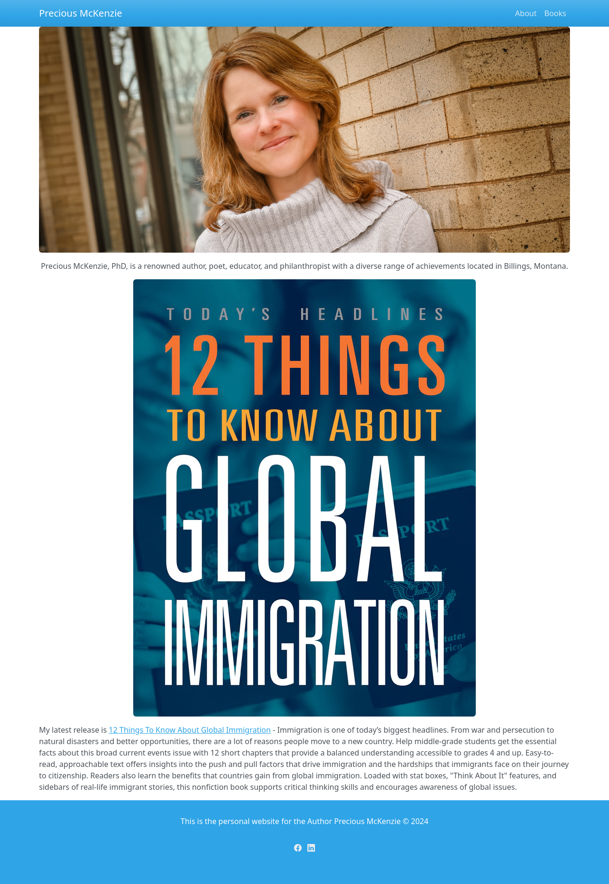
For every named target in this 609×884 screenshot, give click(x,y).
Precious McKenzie (80, 13)
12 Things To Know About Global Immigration (190, 730)
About (526, 13)
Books (555, 13)
